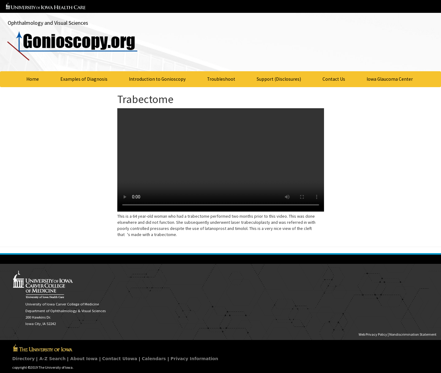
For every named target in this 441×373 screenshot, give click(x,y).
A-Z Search (52, 358)
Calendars (154, 358)
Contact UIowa (119, 358)
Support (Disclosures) (279, 79)
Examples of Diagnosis (83, 79)
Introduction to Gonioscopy (157, 79)
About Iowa (83, 358)
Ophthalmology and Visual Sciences (48, 22)
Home (32, 79)
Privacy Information (194, 358)
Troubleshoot (221, 79)
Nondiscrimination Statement (412, 334)
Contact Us (333, 79)
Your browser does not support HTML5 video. (220, 160)
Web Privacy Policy (373, 334)
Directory (23, 358)
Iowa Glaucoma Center (390, 79)
